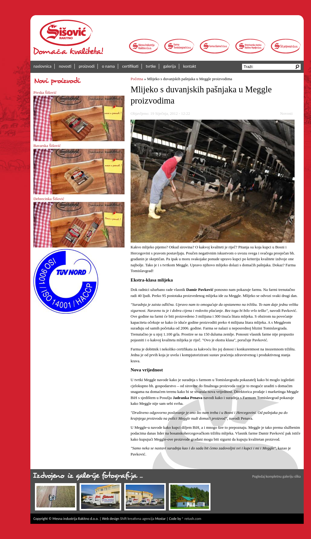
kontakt (189, 66)
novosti (65, 66)
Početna (137, 79)
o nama (108, 66)
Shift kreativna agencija (137, 519)
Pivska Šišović (44, 92)
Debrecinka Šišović (48, 198)
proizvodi (86, 66)
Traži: (249, 66)
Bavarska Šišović (47, 145)
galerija (169, 66)
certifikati (130, 66)
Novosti (286, 113)
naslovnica (42, 66)
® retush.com (191, 519)
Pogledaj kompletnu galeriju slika (276, 476)
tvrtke (151, 66)
